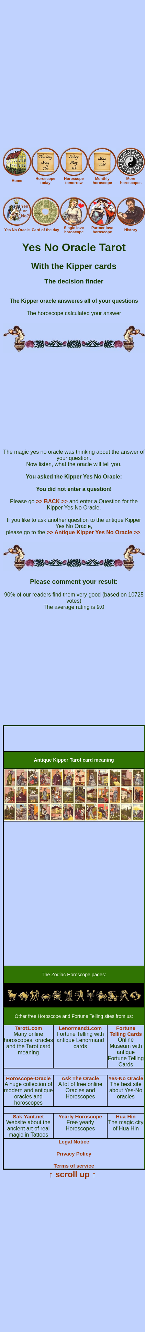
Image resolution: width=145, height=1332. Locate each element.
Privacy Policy (73, 1154)
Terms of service (74, 1166)
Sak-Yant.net (28, 1116)
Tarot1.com (28, 1028)
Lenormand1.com (80, 1028)
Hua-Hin (126, 1116)
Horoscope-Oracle (28, 1078)
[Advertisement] (72, 75)
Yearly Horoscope (80, 1116)
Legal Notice (73, 1142)
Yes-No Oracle (125, 1078)
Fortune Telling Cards (126, 1031)
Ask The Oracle (80, 1078)
